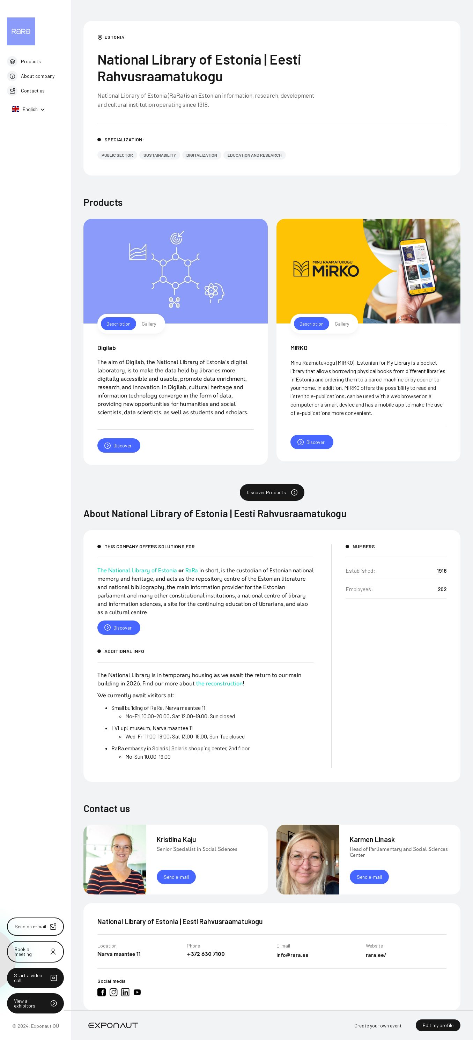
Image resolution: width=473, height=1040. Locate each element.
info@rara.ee (292, 957)
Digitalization (201, 155)
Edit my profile (438, 1025)
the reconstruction (219, 686)
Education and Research (255, 155)
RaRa (191, 573)
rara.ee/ (376, 957)
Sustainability (159, 155)
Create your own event (378, 1025)
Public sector (117, 155)
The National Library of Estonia (137, 573)
